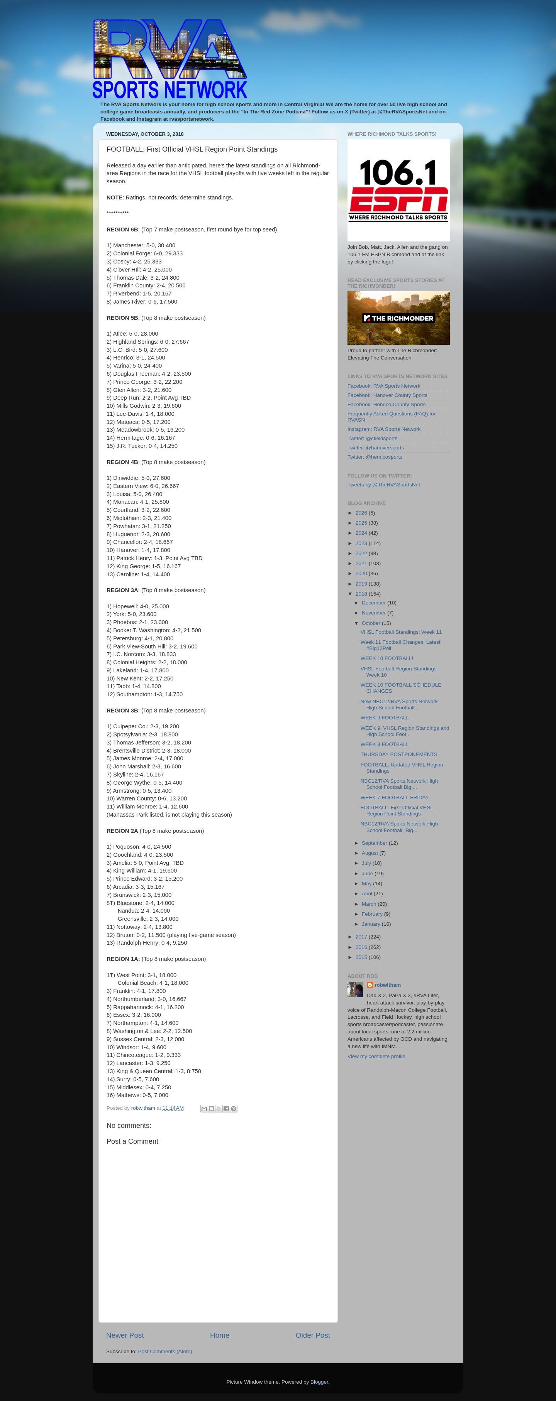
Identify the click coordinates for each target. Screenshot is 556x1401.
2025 (362, 523)
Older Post (313, 1335)
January (372, 924)
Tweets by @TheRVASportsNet (384, 485)
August (371, 853)
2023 (362, 543)
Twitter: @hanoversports (376, 448)
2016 (362, 947)
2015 (362, 957)
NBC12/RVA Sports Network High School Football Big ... (399, 784)
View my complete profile (376, 1056)
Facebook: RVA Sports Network (384, 386)
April (368, 893)
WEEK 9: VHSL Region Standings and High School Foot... (405, 731)
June (368, 873)
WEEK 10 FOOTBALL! (387, 658)
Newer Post (125, 1335)
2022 (362, 553)
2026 (362, 513)
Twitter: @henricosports (375, 457)
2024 (362, 533)
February (373, 914)
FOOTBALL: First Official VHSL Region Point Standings (397, 811)
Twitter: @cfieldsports (372, 438)
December (374, 603)
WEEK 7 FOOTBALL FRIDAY (395, 797)
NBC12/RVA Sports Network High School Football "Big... (399, 827)
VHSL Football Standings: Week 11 (401, 632)
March (370, 904)
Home (219, 1335)
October (372, 623)
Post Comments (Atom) (165, 1351)
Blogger (319, 1382)
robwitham (388, 985)
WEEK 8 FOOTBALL (385, 744)
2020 (362, 573)
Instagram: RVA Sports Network (384, 429)
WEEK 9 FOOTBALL (385, 718)
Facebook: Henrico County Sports (387, 404)
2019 (362, 584)
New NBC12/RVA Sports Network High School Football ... (399, 705)
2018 (362, 594)
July (367, 863)
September (375, 843)
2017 (362, 937)
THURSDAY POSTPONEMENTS (399, 754)
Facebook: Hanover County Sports (387, 395)
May (367, 883)
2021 (362, 563)
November (374, 613)
